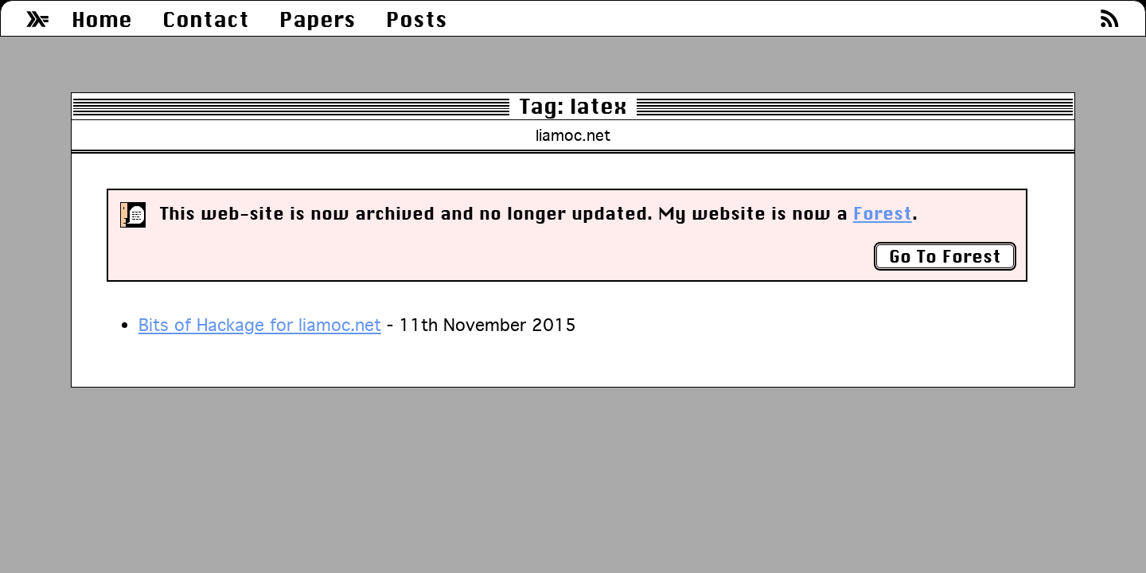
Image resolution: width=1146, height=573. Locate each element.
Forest (882, 213)
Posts (416, 19)
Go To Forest (945, 256)
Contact (205, 19)
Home (102, 19)
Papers (317, 19)
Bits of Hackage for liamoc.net (259, 324)
